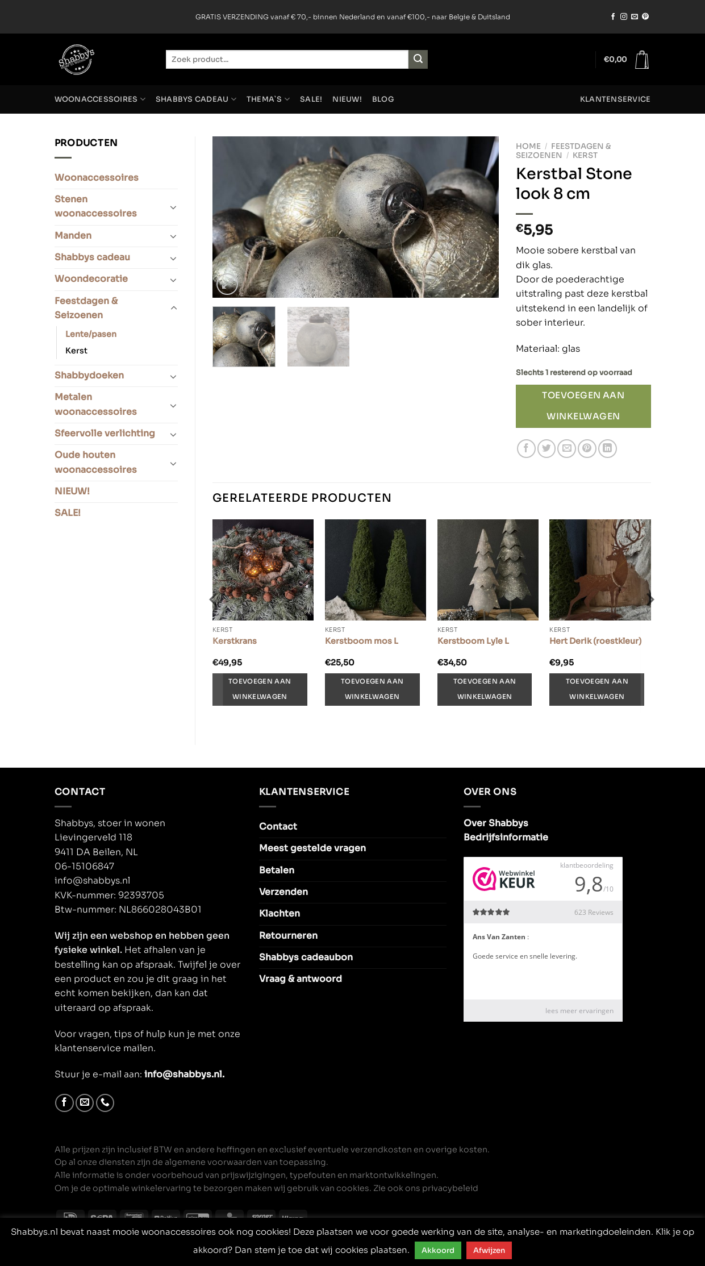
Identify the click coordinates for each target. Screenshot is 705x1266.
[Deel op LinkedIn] (607, 448)
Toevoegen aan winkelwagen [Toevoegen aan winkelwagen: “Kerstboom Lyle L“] (484, 689)
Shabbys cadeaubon (306, 957)
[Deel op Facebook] (526, 448)
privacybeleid (450, 1188)
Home (528, 146)
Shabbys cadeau (196, 99)
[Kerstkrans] (263, 569)
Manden (73, 235)
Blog (383, 99)
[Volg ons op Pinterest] (645, 17)
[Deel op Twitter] (546, 448)
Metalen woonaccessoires (96, 404)
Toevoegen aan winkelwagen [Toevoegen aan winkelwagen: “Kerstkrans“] (259, 689)
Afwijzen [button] (489, 1250)
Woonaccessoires (100, 99)
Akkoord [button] (438, 1250)
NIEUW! (347, 99)
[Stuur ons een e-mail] (634, 17)
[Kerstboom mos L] (375, 569)
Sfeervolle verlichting (105, 433)
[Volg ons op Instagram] (623, 17)
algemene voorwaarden (213, 1162)
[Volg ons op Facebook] (613, 17)
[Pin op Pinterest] (587, 448)
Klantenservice (615, 99)
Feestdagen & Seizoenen (86, 308)
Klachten (279, 913)
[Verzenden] (418, 59)
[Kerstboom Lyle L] (488, 569)
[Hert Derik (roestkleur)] (599, 569)
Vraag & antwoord (300, 979)
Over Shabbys (496, 823)
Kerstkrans (234, 641)
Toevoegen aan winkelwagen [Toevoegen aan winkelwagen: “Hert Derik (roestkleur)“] (597, 689)
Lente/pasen (90, 334)
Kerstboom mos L (361, 641)
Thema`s (268, 99)
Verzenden (283, 892)
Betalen (276, 870)
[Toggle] (173, 207)
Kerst (76, 350)
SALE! (311, 99)
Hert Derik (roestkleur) (595, 641)
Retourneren (288, 936)
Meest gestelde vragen (312, 848)
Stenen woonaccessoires (96, 206)
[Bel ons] (105, 1103)
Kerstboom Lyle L (473, 641)
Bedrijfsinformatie (506, 837)
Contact (278, 826)
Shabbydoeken (89, 375)
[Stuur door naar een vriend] (566, 448)
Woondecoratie (91, 279)
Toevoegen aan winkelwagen (583, 406)
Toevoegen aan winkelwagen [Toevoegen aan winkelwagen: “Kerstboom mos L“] (372, 689)
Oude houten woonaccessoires (96, 462)
